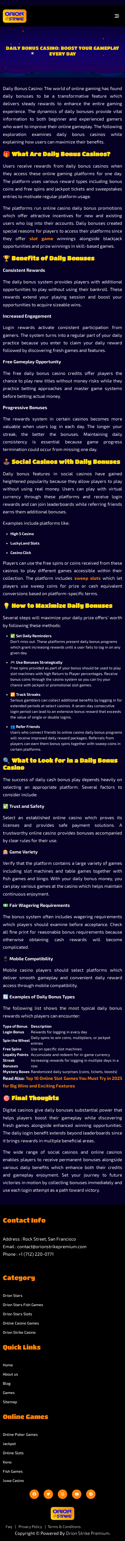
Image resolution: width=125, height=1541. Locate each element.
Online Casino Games (21, 1323)
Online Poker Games (20, 1434)
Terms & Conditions (64, 1526)
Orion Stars (12, 1295)
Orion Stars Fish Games (23, 1304)
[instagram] (62, 1494)
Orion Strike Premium (87, 1533)
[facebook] (34, 1494)
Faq (9, 1526)
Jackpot (9, 1443)
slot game (41, 238)
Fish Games (13, 1471)
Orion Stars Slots (17, 1314)
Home (8, 1365)
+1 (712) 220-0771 (36, 1254)
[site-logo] (14, 16)
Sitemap (10, 1401)
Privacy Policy (31, 1526)
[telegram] (91, 1494)
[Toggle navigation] (117, 16)
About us (10, 1374)
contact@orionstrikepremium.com (52, 1246)
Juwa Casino (13, 1480)
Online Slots (13, 1452)
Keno (7, 1462)
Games (9, 1392)
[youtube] (76, 1494)
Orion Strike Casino (19, 1332)
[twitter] (48, 1494)
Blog (7, 1383)
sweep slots (87, 578)
